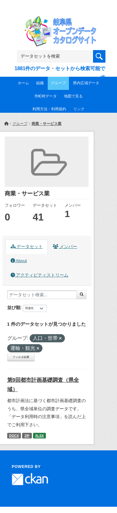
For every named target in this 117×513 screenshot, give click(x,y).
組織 (40, 83)
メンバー (65, 246)
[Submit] (81, 294)
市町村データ (45, 96)
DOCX (14, 436)
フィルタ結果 (20, 357)
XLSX (39, 436)
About (19, 260)
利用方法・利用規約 (49, 109)
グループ (58, 83)
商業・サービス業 (46, 124)
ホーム (23, 83)
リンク (79, 109)
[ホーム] (6, 124)
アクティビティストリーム (40, 275)
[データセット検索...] (42, 294)
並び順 (13, 307)
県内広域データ (86, 83)
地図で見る (73, 96)
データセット (27, 246)
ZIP (27, 436)
